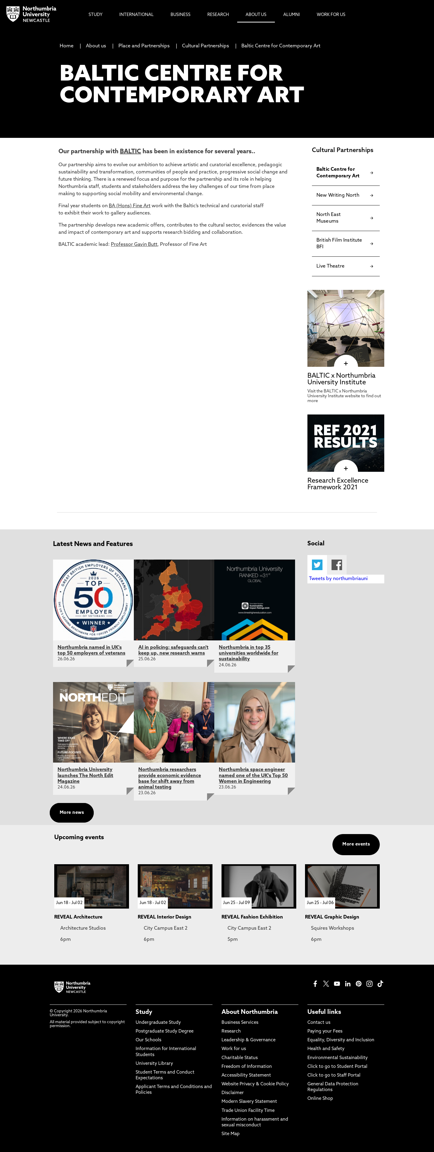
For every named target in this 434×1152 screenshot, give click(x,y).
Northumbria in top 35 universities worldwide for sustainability (248, 653)
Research (231, 1031)
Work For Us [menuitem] (331, 15)
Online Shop (320, 1098)
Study (144, 1012)
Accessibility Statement (246, 1075)
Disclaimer (233, 1093)
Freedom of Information (247, 1067)
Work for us (234, 1049)
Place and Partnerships (144, 46)
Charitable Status (240, 1058)
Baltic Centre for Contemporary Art (280, 46)
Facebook (337, 565)
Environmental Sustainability (337, 1058)
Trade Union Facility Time (248, 1111)
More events (356, 844)
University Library (154, 1064)
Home (67, 46)
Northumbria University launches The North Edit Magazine (85, 775)
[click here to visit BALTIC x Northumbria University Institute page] (345, 363)
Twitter (317, 565)
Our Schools (148, 1040)
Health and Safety (325, 1049)
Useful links (324, 1012)
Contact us (318, 1022)
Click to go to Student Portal (337, 1067)
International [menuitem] (136, 15)
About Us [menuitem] (256, 15)
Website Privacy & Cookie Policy (255, 1084)
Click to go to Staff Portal (333, 1075)
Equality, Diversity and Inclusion (340, 1040)
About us (96, 46)
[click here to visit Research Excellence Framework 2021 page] (345, 468)
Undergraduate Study (158, 1022)
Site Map (231, 1134)
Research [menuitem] (218, 15)
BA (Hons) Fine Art (129, 206)
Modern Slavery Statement (249, 1102)
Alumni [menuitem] (291, 15)
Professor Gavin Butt (134, 244)
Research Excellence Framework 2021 (337, 484)
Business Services (240, 1022)
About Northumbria (250, 1012)
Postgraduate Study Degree (164, 1031)
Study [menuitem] (95, 15)
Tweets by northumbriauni (338, 578)
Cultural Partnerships (205, 46)
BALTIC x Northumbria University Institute (341, 379)
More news (72, 813)
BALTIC (130, 152)
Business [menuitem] (180, 15)
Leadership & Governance (248, 1040)
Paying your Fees (324, 1031)
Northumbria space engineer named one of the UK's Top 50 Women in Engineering (253, 775)
